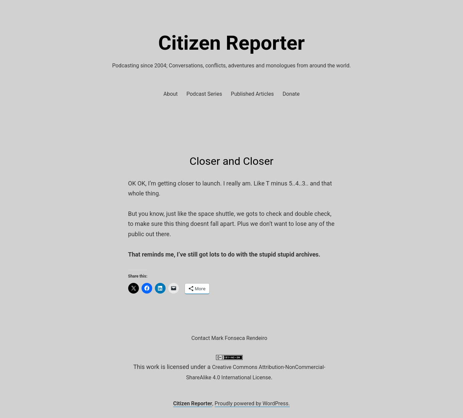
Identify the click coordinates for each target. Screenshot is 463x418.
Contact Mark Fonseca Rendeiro (229, 338)
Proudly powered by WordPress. (252, 403)
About (171, 94)
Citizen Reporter (231, 43)
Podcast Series (204, 94)
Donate (291, 94)
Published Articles (252, 94)
